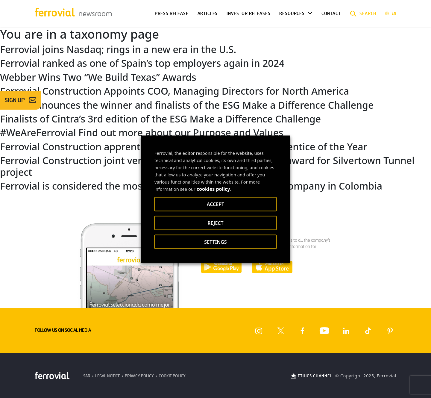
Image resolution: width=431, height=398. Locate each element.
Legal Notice (107, 376)
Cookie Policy (172, 376)
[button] (363, 13)
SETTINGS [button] (215, 241)
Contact (331, 13)
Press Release (172, 13)
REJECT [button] (215, 223)
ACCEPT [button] (215, 204)
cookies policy (213, 188)
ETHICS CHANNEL (311, 376)
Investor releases (248, 13)
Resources (291, 13)
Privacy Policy (139, 376)
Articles (208, 13)
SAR (86, 376)
